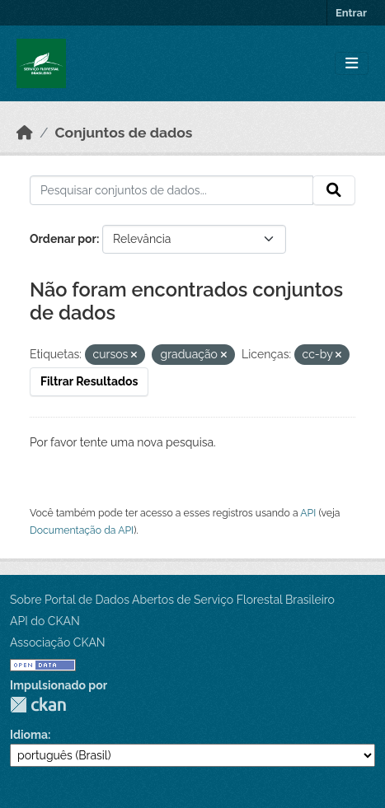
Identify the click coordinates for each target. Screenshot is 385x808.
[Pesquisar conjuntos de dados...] (171, 190)
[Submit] (333, 190)
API (308, 513)
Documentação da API (82, 530)
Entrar (351, 13)
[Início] (24, 132)
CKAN (38, 704)
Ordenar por (63, 238)
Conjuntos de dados (124, 132)
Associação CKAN (58, 642)
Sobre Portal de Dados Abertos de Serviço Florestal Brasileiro (172, 599)
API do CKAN (45, 621)
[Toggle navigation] (352, 64)
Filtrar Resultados (89, 381)
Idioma (29, 734)
